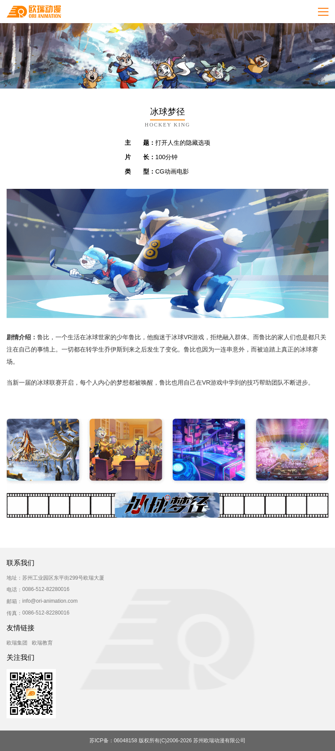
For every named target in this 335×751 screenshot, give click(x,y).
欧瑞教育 (42, 643)
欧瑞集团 (17, 643)
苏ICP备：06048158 (113, 740)
